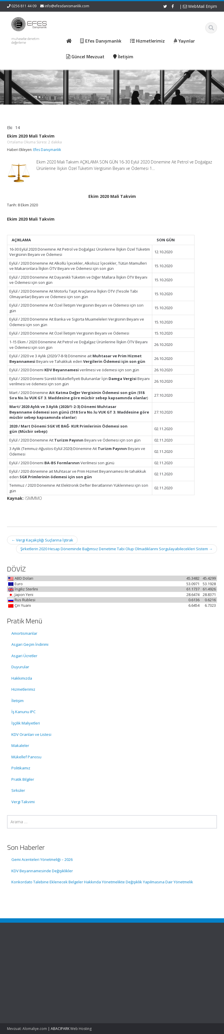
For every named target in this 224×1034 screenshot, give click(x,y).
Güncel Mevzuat (138, 971)
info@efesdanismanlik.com (67, 5)
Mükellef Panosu (26, 756)
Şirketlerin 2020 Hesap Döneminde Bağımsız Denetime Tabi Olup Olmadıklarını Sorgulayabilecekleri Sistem (116, 548)
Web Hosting (81, 1028)
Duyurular (20, 666)
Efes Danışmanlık (47, 149)
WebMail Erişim (200, 6)
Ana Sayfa (133, 955)
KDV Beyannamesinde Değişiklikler (42, 870)
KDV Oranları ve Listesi (31, 734)
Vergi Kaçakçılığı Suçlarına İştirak (42, 540)
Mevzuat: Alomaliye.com (27, 1028)
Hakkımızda (21, 678)
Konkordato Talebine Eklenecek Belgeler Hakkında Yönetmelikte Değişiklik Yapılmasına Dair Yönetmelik (102, 881)
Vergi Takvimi (23, 801)
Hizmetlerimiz (23, 689)
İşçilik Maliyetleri (25, 723)
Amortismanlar (24, 633)
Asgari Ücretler (24, 655)
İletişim (17, 700)
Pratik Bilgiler (22, 779)
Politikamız (20, 768)
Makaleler (20, 745)
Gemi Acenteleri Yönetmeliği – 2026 (42, 859)
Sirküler (18, 790)
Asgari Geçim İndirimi (29, 644)
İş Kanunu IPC (23, 711)
